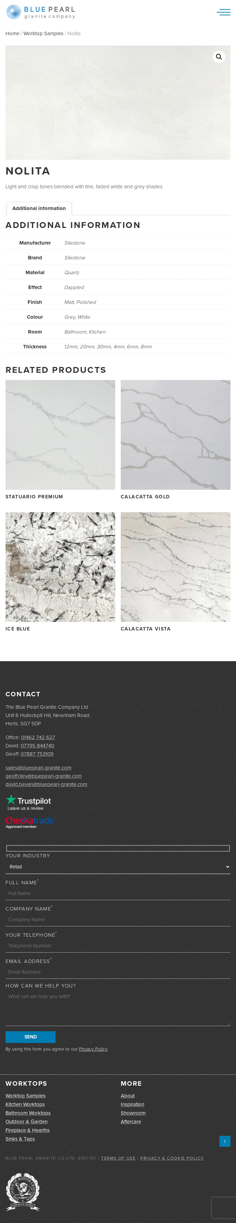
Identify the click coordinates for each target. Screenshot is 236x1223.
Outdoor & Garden (27, 1121)
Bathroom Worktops (28, 1113)
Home (12, 33)
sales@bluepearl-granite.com (38, 768)
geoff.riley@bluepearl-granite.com (44, 776)
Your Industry (28, 855)
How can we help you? (41, 986)
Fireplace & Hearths (28, 1130)
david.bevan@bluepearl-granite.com (46, 784)
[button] (219, 57)
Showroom (133, 1113)
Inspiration (132, 1104)
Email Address (29, 961)
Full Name (22, 882)
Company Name (29, 909)
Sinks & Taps (20, 1139)
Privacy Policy (93, 1048)
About (128, 1096)
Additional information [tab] (39, 208)
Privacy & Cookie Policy (172, 1158)
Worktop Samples (43, 33)
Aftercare (131, 1121)
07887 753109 (37, 754)
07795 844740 (37, 745)
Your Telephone (31, 935)
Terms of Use (118, 1158)
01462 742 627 (38, 737)
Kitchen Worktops (25, 1104)
